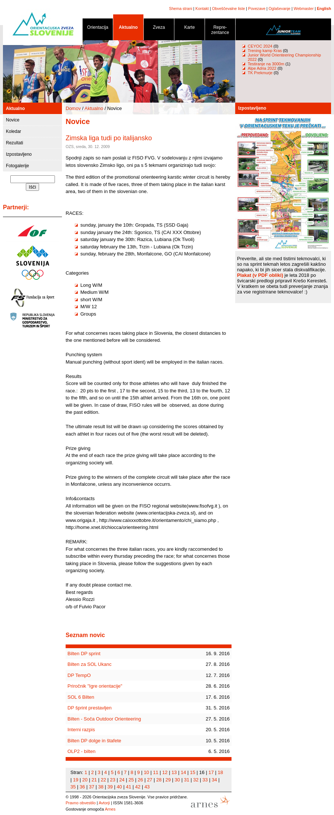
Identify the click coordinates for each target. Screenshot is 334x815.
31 (186, 780)
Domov (73, 108)
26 (140, 780)
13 (174, 772)
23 (112, 780)
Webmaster (304, 8)
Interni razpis (81, 729)
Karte (189, 28)
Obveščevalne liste (228, 8)
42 (137, 787)
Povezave (256, 8)
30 (177, 780)
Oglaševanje (279, 8)
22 (103, 780)
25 (130, 780)
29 (168, 780)
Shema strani (180, 8)
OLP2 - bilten (81, 751)
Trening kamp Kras (265, 50)
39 (109, 787)
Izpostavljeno (19, 154)
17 (210, 772)
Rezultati (14, 142)
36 (82, 787)
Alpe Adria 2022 (262, 68)
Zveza (159, 28)
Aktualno (128, 28)
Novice (13, 120)
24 (121, 780)
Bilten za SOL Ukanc (89, 664)
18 (220, 772)
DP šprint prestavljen (89, 708)
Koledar (13, 131)
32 (195, 780)
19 (75, 780)
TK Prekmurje (260, 73)
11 (155, 772)
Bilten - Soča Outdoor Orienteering (104, 719)
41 (128, 787)
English (324, 8)
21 (94, 780)
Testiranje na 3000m (266, 64)
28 (158, 780)
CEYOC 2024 (260, 46)
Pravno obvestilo (80, 803)
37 (91, 787)
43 (147, 787)
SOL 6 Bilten (80, 697)
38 (100, 787)
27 (149, 780)
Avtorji (104, 803)
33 (205, 780)
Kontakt (202, 8)
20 (84, 780)
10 (146, 772)
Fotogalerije (17, 165)
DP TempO (79, 675)
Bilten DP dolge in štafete (94, 740)
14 (183, 772)
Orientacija (98, 28)
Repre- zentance (220, 31)
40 (119, 787)
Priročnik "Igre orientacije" (94, 686)
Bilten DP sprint (83, 653)
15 (192, 772)
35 (73, 787)
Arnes (110, 809)
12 (164, 772)
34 (214, 780)
